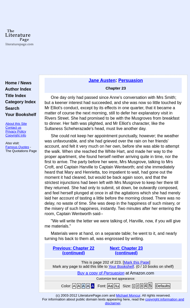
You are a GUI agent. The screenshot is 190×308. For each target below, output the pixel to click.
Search (11, 108)
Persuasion (130, 80)
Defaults (163, 286)
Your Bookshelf (19, 114)
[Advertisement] (113, 37)
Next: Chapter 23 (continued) (126, 250)
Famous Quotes (17, 147)
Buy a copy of (100, 273)
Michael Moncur (128, 295)
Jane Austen (102, 80)
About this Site (16, 124)
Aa (110, 286)
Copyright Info (15, 135)
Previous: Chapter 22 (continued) (73, 250)
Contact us (13, 127)
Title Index (14, 95)
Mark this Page (136, 262)
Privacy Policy (15, 131)
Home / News (17, 82)
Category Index (19, 101)
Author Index (17, 89)
